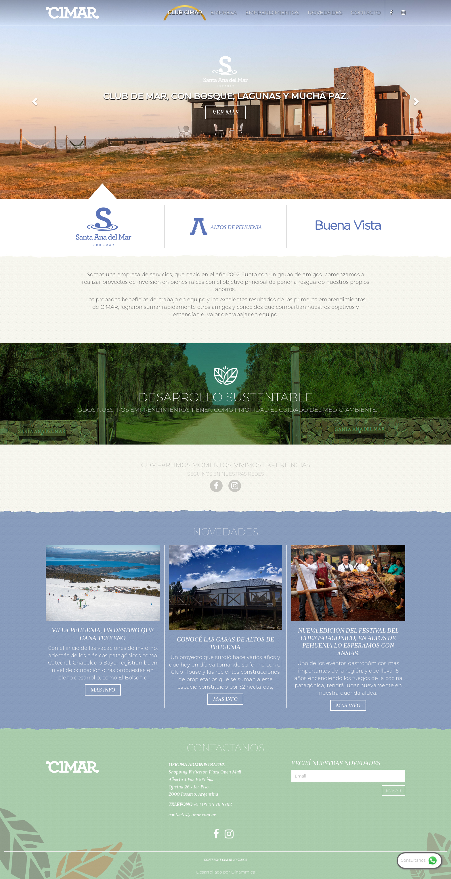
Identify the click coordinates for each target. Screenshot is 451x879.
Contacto (366, 12)
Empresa (224, 12)
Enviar (393, 790)
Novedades (325, 12)
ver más (225, 112)
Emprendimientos (272, 12)
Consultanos (419, 860)
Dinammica (243, 872)
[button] (34, 99)
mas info (103, 689)
